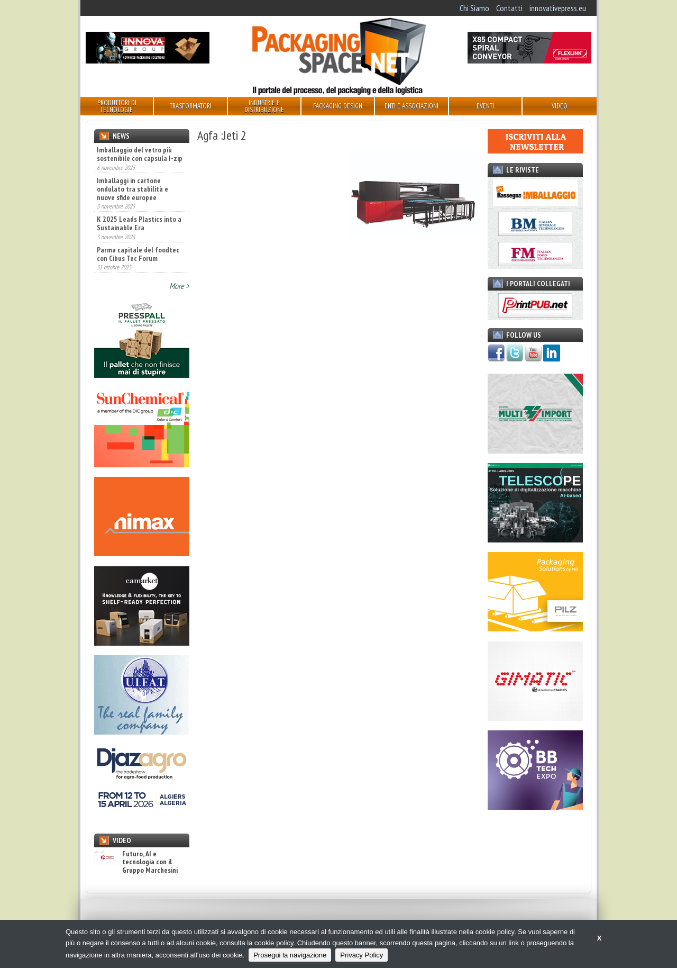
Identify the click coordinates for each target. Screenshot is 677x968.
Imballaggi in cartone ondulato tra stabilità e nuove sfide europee (132, 189)
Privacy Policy (361, 955)
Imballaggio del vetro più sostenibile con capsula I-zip (139, 154)
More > (179, 286)
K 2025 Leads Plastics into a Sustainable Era (139, 223)
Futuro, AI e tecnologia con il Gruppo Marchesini (136, 862)
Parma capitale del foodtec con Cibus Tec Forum (138, 254)
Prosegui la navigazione (289, 955)
